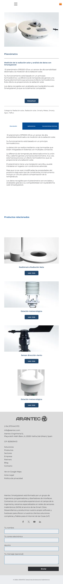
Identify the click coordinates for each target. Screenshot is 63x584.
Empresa (8, 456)
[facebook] (23, 522)
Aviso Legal (9, 475)
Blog (6, 463)
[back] (7, 29)
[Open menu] (15, 4)
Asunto (7, 545)
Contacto (8, 466)
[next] (56, 29)
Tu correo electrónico (13, 536)
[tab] (13, 126)
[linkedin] (40, 522)
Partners (8, 460)
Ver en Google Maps (13, 472)
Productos (8, 450)
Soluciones (9, 447)
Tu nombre (9, 528)
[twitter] (28, 522)
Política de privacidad (13, 478)
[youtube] (34, 522)
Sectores (8, 453)
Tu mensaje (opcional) (13, 554)
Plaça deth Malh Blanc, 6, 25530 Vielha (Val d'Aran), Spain (28, 436)
